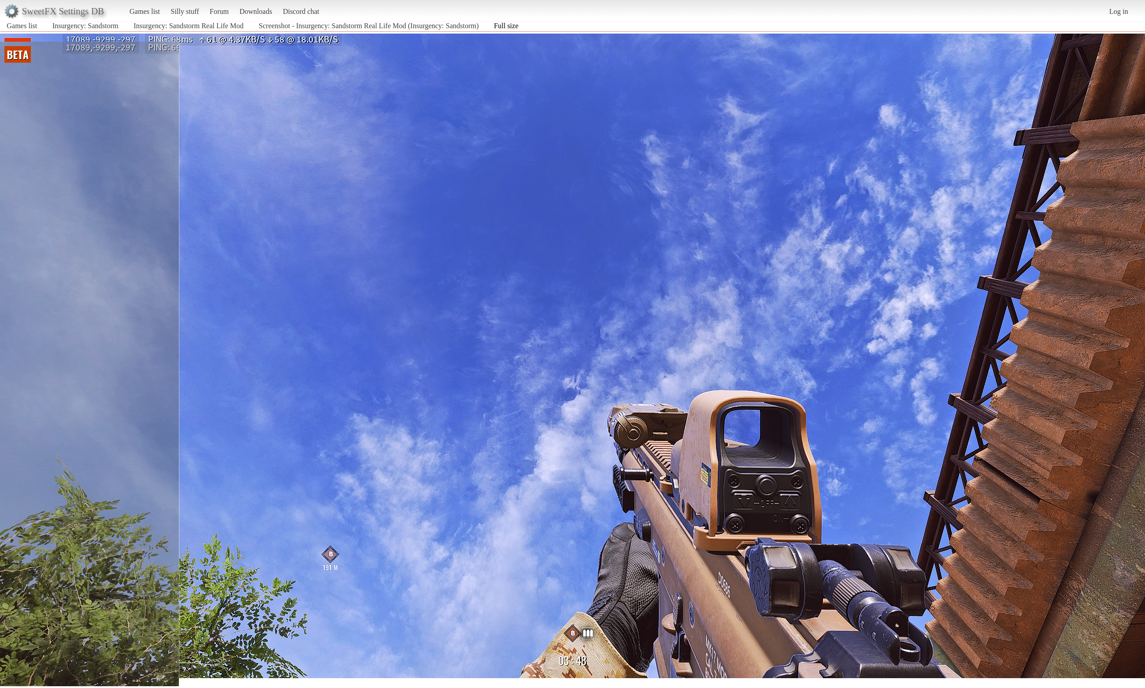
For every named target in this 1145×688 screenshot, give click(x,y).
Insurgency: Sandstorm (85, 26)
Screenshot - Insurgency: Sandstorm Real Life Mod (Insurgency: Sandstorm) (369, 26)
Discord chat (301, 11)
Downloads (255, 11)
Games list (145, 11)
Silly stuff (185, 11)
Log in (1118, 11)
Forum (219, 11)
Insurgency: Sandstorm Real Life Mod (190, 26)
